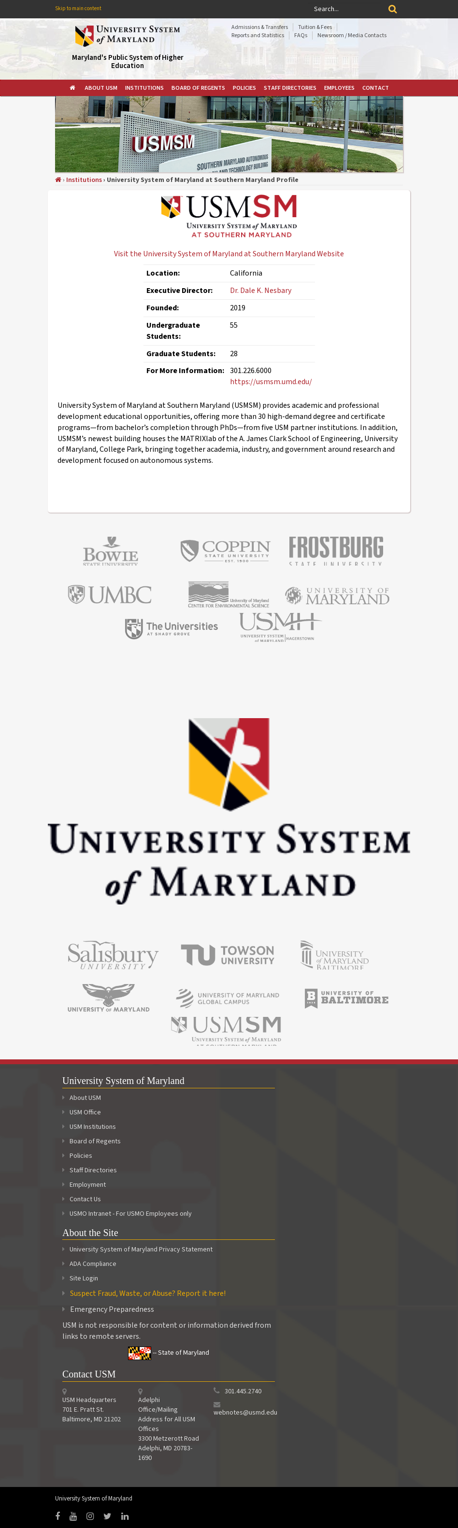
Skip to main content (78, 8)
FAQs (300, 35)
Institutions (144, 87)
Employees (339, 87)
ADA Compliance (93, 1264)
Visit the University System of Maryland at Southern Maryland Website (229, 254)
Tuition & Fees (315, 27)
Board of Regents (198, 87)
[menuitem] (73, 88)
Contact (375, 87)
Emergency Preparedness (112, 1309)
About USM (101, 87)
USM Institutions (89, 1127)
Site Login (84, 1278)
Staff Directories (290, 87)
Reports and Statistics (257, 35)
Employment (84, 1185)
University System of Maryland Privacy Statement (141, 1249)
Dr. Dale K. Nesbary (260, 290)
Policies (244, 87)
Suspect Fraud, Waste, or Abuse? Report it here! (148, 1293)
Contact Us (81, 1199)
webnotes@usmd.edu (245, 1412)
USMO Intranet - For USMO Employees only (127, 1214)
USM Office (81, 1112)
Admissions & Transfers (259, 27)
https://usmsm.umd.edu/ (271, 381)
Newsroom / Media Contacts (351, 35)
